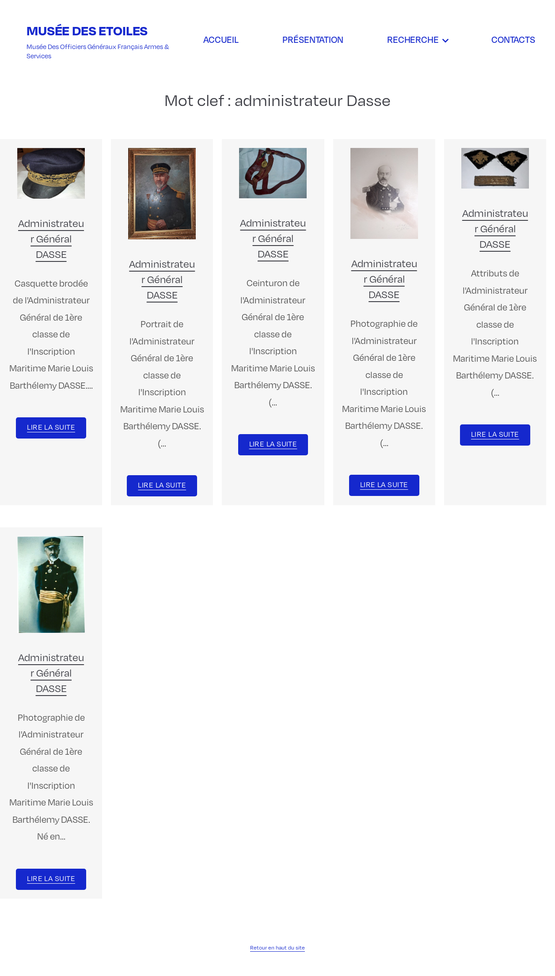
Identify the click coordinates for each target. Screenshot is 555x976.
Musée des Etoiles (87, 30)
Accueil (221, 39)
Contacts (513, 39)
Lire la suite (51, 427)
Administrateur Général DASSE (51, 238)
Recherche (413, 39)
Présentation (312, 39)
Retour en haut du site (277, 947)
